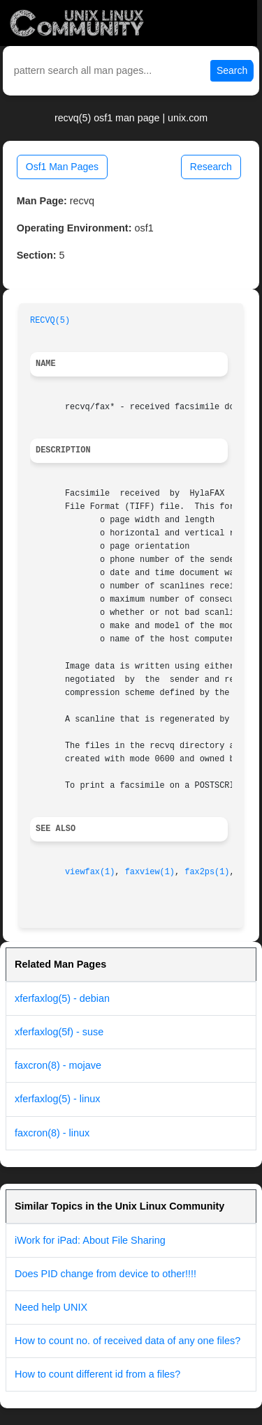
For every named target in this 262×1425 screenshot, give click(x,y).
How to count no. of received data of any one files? (127, 1340)
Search (232, 70)
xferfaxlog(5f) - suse (59, 1031)
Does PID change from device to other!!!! (105, 1273)
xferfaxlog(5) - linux (57, 1098)
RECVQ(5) (50, 321)
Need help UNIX (51, 1307)
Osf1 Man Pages (62, 166)
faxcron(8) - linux (52, 1132)
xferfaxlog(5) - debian (62, 998)
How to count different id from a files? (97, 1374)
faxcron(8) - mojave (58, 1065)
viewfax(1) (90, 872)
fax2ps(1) (206, 872)
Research (211, 166)
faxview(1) (150, 872)
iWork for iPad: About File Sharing (90, 1240)
